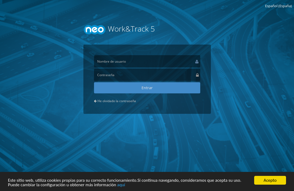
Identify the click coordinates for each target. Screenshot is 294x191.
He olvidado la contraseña (115, 101)
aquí (121, 185)
